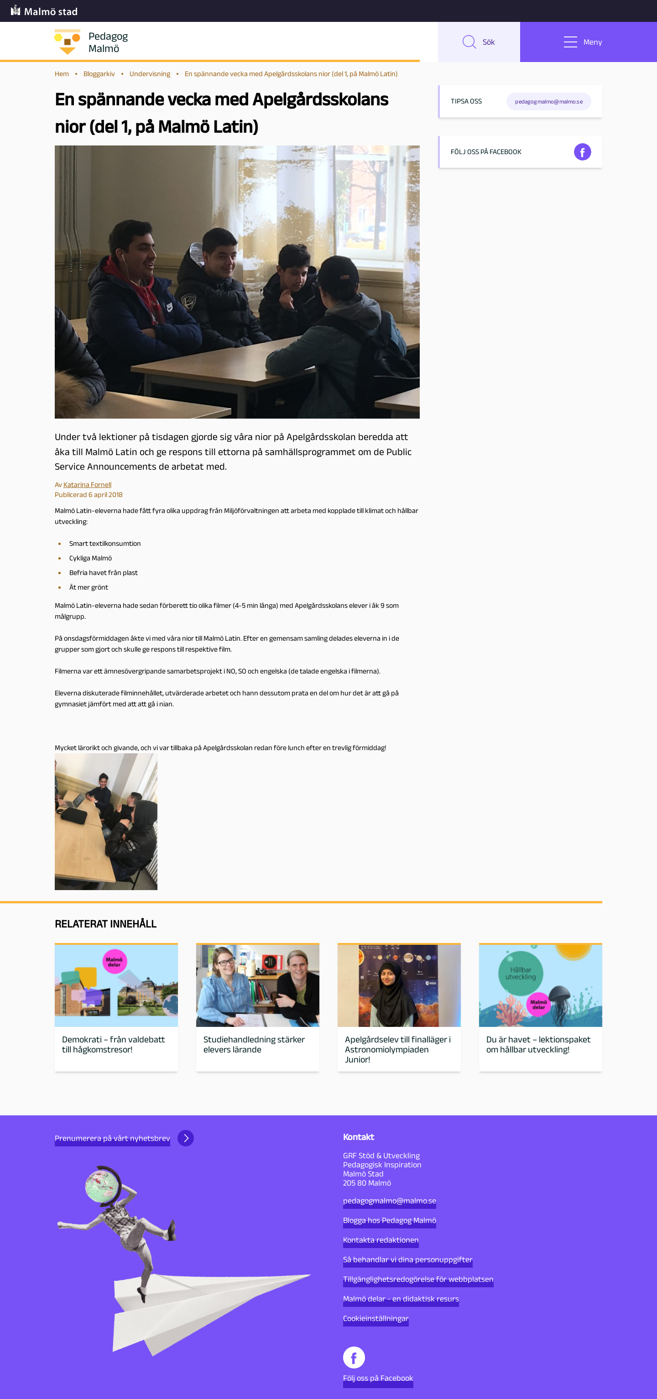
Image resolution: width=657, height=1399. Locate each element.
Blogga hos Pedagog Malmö (389, 1220)
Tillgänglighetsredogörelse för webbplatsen (418, 1279)
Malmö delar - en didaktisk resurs (401, 1298)
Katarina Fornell (87, 484)
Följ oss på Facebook (378, 1365)
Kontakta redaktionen (381, 1239)
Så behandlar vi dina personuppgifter (408, 1259)
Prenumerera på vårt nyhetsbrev (124, 1138)
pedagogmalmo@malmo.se (389, 1200)
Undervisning (150, 74)
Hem (62, 74)
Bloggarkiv (99, 74)
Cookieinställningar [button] (376, 1318)
